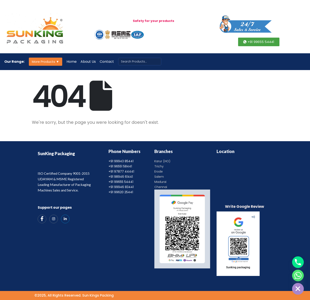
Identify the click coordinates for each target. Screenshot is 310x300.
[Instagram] (53, 219)
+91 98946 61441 (120, 176)
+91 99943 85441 (120, 161)
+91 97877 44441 (121, 171)
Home (72, 61)
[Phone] (298, 262)
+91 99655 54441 (120, 182)
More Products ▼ (45, 61)
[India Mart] (65, 219)
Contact (107, 61)
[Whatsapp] (298, 275)
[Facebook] (42, 219)
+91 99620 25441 (120, 192)
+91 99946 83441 (121, 187)
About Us (88, 61)
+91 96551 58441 (120, 166)
